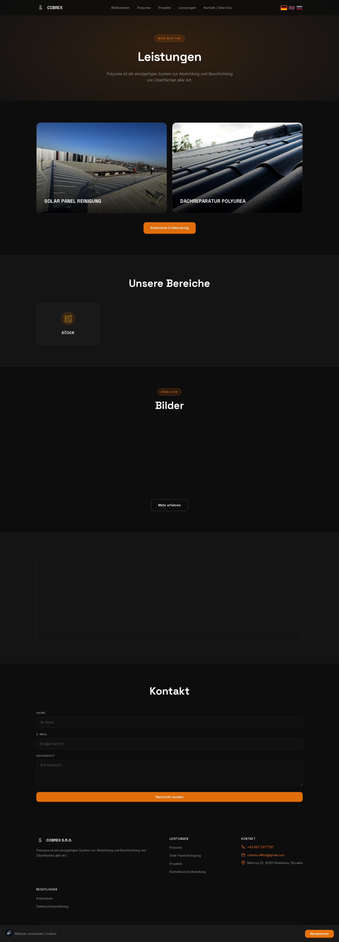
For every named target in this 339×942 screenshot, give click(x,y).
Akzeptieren (319, 934)
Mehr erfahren (169, 510)
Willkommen (120, 8)
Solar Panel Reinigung (185, 855)
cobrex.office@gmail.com (266, 855)
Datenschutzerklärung (52, 906)
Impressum (44, 898)
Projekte (164, 8)
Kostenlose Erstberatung (188, 872)
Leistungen (187, 8)
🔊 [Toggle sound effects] (9, 933)
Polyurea (144, 8)
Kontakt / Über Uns (218, 8)
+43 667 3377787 (260, 847)
